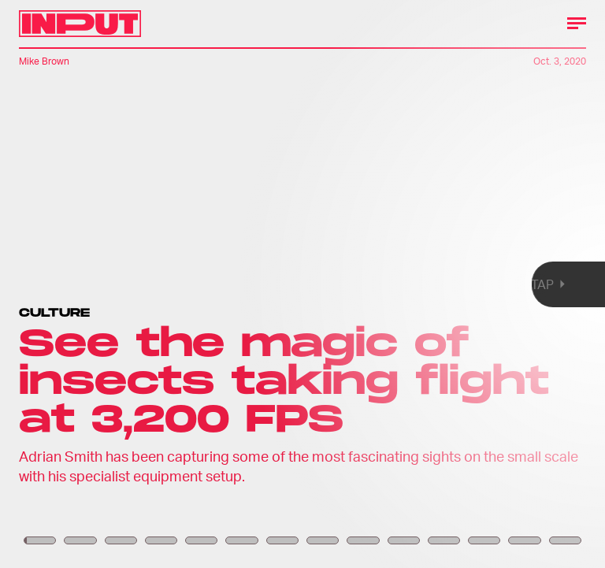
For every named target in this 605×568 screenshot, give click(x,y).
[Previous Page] (99, 284)
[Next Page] (402, 284)
